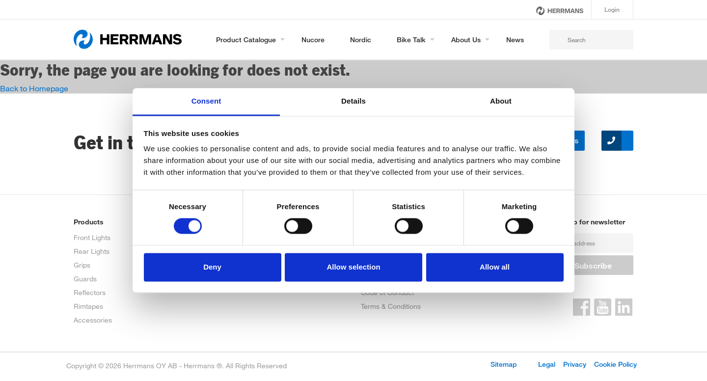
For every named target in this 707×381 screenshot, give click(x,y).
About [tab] (501, 101)
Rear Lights (91, 251)
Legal (546, 364)
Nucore (313, 39)
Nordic (360, 39)
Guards (85, 278)
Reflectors (90, 292)
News (515, 39)
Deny (212, 267)
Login (612, 9)
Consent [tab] (206, 101)
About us (466, 39)
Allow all (495, 267)
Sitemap (503, 364)
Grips (82, 265)
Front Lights (92, 237)
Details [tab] (353, 101)
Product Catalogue (246, 39)
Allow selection (353, 267)
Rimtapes (88, 306)
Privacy (574, 364)
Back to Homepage (34, 88)
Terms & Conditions (391, 306)
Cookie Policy (615, 364)
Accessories (93, 320)
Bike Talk (411, 39)
